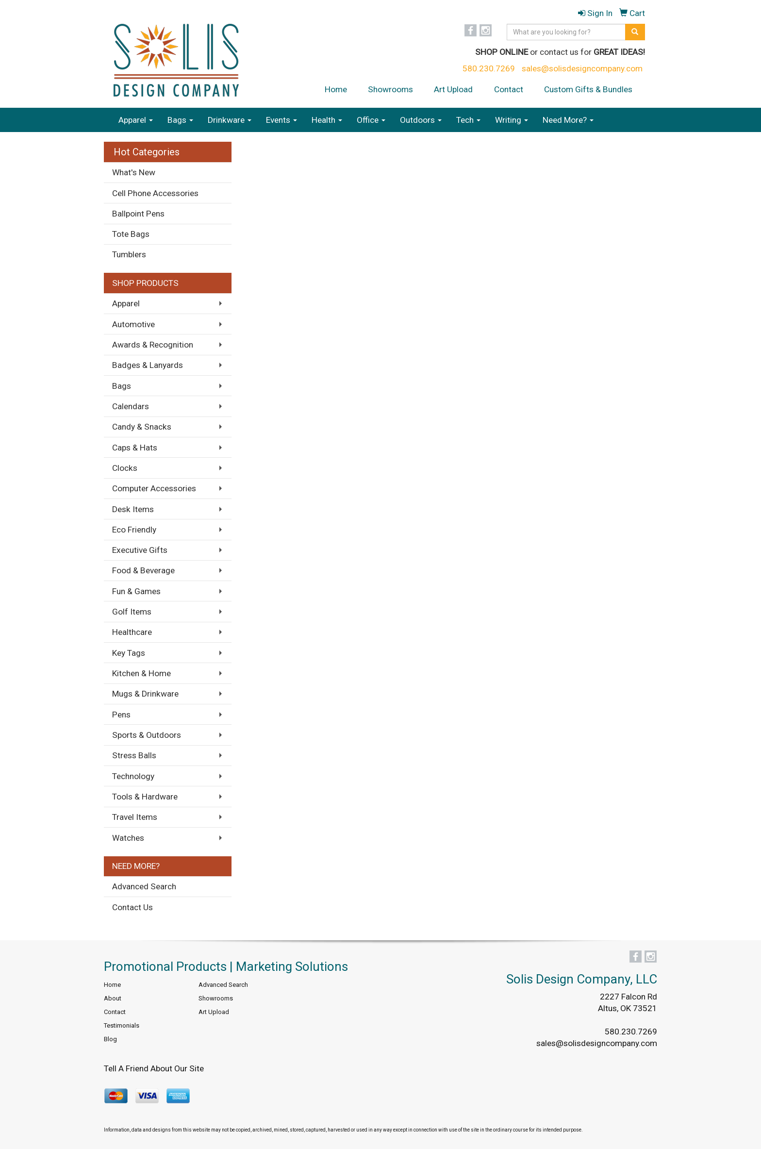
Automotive (133, 324)
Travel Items (134, 817)
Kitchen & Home (141, 673)
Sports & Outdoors (146, 735)
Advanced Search (144, 886)
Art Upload (453, 89)
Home (336, 89)
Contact (508, 89)
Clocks (124, 468)
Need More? (568, 120)
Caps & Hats (134, 447)
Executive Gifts (139, 550)
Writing (511, 120)
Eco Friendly (134, 529)
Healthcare (132, 632)
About (112, 998)
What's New (133, 172)
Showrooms (390, 89)
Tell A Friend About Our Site (154, 1068)
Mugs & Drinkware (145, 694)
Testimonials (121, 1025)
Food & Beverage (143, 570)
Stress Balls (134, 755)
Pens (121, 714)
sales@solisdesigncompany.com (582, 68)
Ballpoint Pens (138, 213)
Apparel (135, 120)
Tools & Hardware (145, 796)
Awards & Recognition (152, 345)
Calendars (130, 406)
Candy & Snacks (141, 427)
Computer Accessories (154, 488)
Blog (110, 1039)
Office (371, 120)
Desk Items (133, 509)
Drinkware (229, 120)
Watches (128, 838)
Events (281, 120)
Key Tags (128, 653)
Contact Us (132, 907)
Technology (133, 776)
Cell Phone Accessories (155, 193)
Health (327, 120)
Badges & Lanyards (147, 365)
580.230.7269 (489, 68)
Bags (180, 120)
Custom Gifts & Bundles (588, 89)
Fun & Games (136, 591)
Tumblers (129, 254)
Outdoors (421, 120)
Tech (468, 120)
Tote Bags (130, 234)
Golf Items (131, 611)
